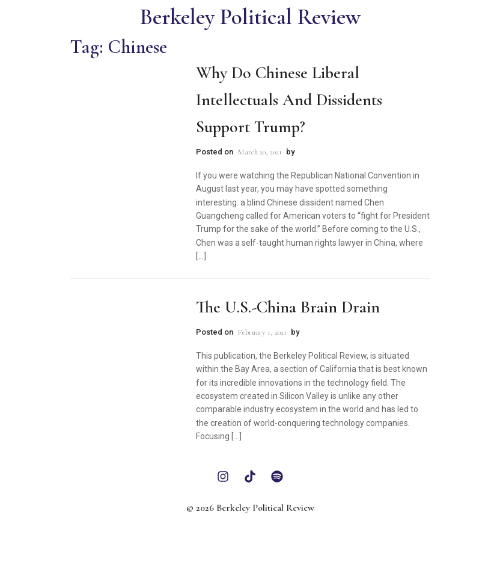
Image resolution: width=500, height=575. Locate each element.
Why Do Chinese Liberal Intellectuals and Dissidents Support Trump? (289, 99)
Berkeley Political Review (250, 17)
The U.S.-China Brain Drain (288, 307)
